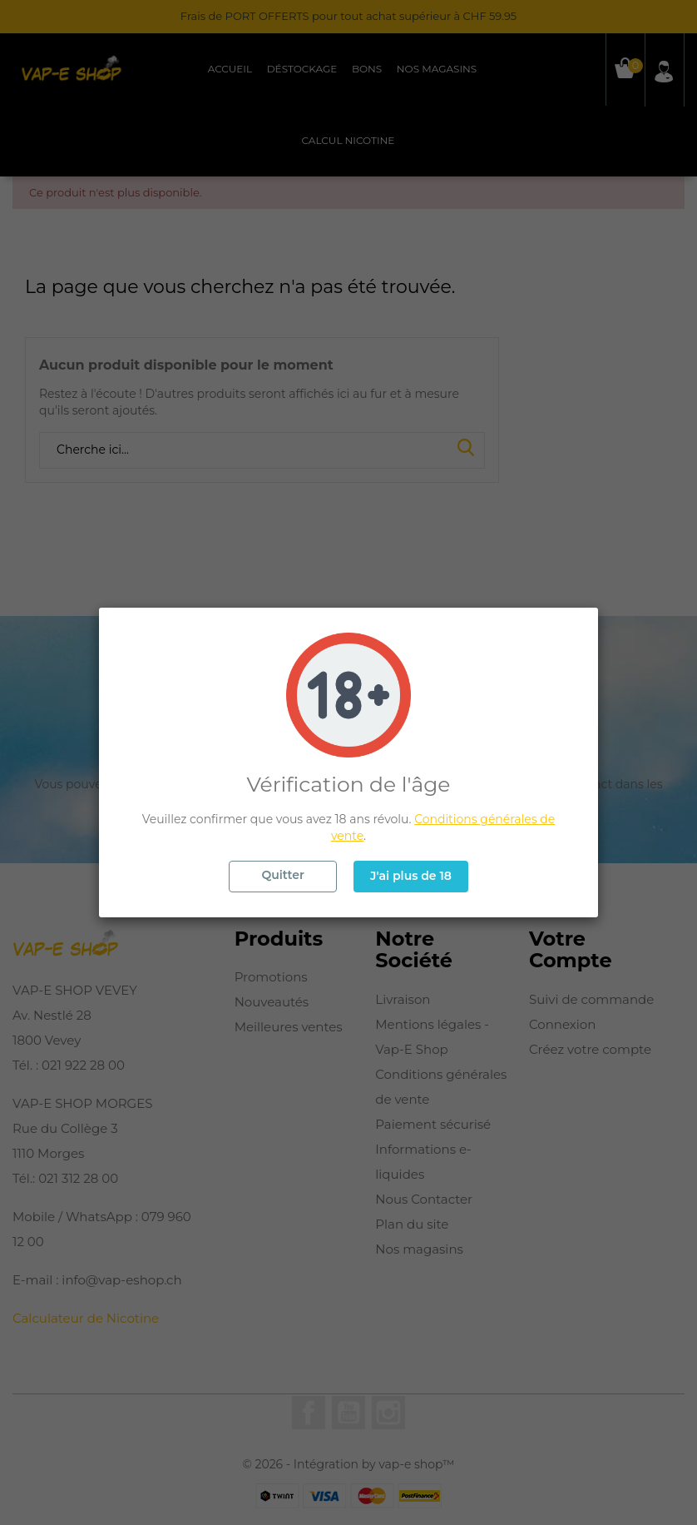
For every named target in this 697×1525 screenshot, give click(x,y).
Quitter (282, 874)
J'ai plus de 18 (411, 875)
